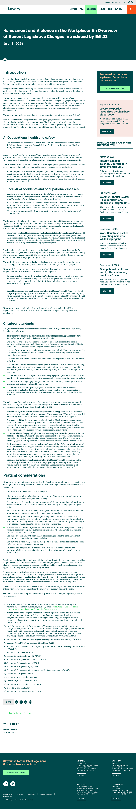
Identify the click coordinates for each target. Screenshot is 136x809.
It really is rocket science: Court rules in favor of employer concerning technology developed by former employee (114, 165)
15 (81, 440)
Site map (20, 794)
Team (82, 9)
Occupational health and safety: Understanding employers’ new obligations (114, 273)
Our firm (118, 9)
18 (74, 467)
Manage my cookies (46, 794)
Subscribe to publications (115, 88)
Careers (107, 2)
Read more (107, 132)
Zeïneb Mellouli (10, 730)
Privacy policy (7, 796)
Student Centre (8, 794)
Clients (101, 9)
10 (29, 283)
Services (73, 9)
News (110, 9)
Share (8, 702)
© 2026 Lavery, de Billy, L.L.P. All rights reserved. (18, 800)
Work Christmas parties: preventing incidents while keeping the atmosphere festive (114, 237)
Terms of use (31, 794)
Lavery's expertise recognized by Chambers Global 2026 (115, 112)
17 (72, 456)
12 (16, 394)
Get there (81, 775)
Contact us (116, 2)
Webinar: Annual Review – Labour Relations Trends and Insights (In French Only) (114, 201)
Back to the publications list (17, 713)
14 (25, 427)
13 (77, 416)
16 (33, 451)
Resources (91, 9)
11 (16, 300)
